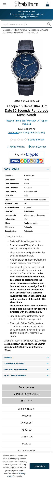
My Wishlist (26, 423)
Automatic (28, 227)
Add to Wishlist (16, 146)
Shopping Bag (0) (26, 409)
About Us (26, 430)
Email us (26, 401)
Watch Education (26, 451)
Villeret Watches (20, 30)
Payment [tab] (26, 358)
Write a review (36, 139)
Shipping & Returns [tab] (26, 364)
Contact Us (26, 437)
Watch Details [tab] (26, 169)
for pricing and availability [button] (26, 132)
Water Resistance (12, 207)
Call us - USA (26, 387)
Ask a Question (37, 146)
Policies (26, 444)
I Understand (39, 466)
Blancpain (7, 30)
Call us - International (27, 394)
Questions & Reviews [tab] (26, 376)
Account (26, 416)
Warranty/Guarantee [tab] (26, 369)
